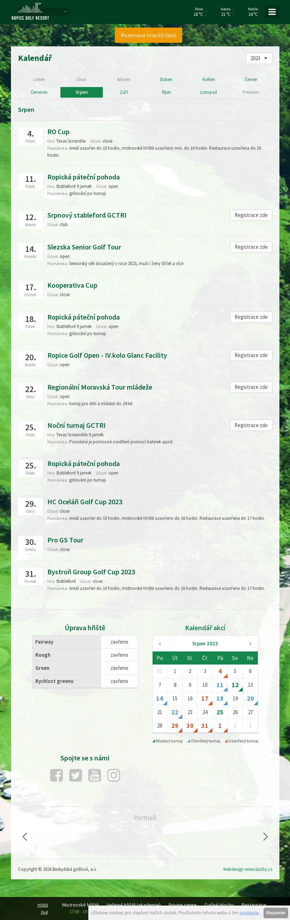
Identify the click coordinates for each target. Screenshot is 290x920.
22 (174, 712)
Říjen (166, 92)
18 (220, 698)
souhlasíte (249, 912)
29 (174, 725)
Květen (208, 79)
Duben (166, 79)
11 (220, 685)
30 (190, 725)
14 (159, 698)
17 (204, 698)
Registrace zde (251, 215)
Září (124, 92)
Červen (251, 79)
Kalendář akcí (205, 627)
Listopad (208, 92)
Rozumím (275, 912)
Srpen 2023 (205, 643)
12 (235, 685)
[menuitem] (148, 35)
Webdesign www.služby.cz (247, 869)
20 (250, 698)
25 (220, 712)
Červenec (39, 92)
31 (204, 725)
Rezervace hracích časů (148, 35)
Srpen (82, 92)
